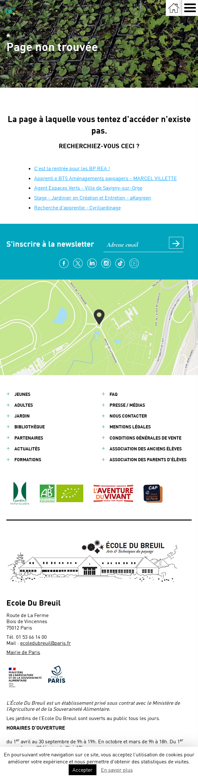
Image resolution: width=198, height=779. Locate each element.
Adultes (23, 405)
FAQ (114, 394)
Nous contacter (128, 416)
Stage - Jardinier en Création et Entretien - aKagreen (92, 197)
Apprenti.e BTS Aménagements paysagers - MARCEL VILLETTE (105, 178)
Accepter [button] (82, 770)
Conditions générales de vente (145, 437)
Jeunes (22, 394)
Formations (27, 459)
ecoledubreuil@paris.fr (45, 643)
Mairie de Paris (23, 652)
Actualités (27, 448)
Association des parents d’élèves (148, 459)
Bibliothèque (29, 426)
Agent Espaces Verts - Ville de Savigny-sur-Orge (88, 188)
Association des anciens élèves (146, 448)
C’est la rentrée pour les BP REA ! (72, 168)
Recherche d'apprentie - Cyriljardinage (77, 207)
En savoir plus (117, 770)
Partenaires (28, 437)
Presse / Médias (127, 405)
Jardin (22, 416)
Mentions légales (130, 426)
